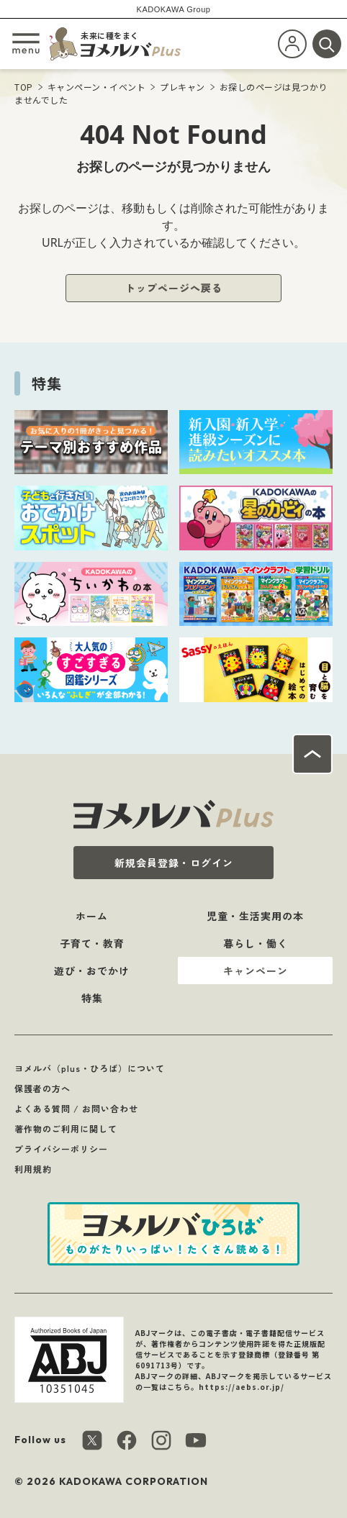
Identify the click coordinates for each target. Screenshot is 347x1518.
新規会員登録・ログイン (173, 862)
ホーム (92, 916)
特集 (92, 998)
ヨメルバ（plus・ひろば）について (89, 1068)
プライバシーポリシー (61, 1148)
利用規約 (33, 1169)
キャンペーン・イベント (97, 87)
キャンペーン (255, 970)
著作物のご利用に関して (65, 1128)
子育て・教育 (92, 943)
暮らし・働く (255, 943)
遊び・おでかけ (92, 970)
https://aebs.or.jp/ (241, 1386)
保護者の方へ (42, 1088)
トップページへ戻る (173, 288)
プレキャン (182, 87)
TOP (23, 87)
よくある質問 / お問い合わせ (76, 1108)
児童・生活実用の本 (255, 916)
